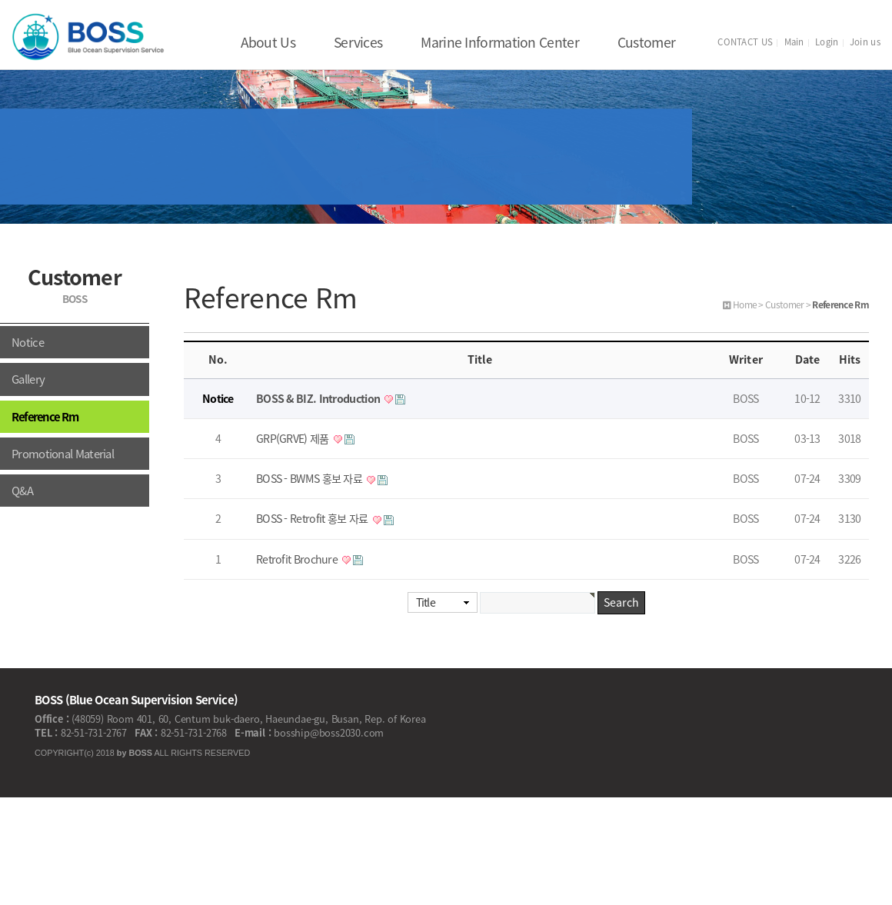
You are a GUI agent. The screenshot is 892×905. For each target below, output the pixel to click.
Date (807, 359)
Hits (849, 359)
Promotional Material (63, 453)
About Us (268, 42)
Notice (28, 342)
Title (426, 602)
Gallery (28, 379)
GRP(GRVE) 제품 (293, 439)
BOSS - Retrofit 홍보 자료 (313, 519)
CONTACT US (745, 41)
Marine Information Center (500, 42)
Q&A (22, 490)
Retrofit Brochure (298, 559)
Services (358, 42)
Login (827, 41)
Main (794, 41)
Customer (646, 42)
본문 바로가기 (0, 0)
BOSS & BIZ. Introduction (319, 399)
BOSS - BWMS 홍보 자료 (310, 479)
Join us (865, 41)
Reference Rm (45, 416)
